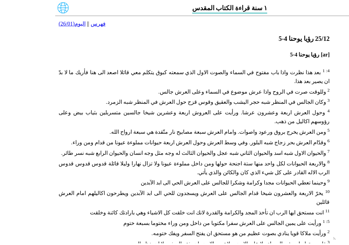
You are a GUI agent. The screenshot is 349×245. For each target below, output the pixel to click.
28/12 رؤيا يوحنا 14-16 (323, 142)
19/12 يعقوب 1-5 (328, 22)
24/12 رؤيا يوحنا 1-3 (325, 92)
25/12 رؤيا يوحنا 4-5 (325, 104)
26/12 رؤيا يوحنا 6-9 (325, 116)
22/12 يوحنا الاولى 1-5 (323, 59)
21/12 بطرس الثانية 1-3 (321, 47)
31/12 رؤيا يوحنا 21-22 (323, 179)
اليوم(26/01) (16, 24)
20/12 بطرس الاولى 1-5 (320, 34)
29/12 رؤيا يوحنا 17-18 (323, 154)
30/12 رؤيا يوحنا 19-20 (323, 167)
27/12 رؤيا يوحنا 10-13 (323, 129)
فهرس (42, 24)
